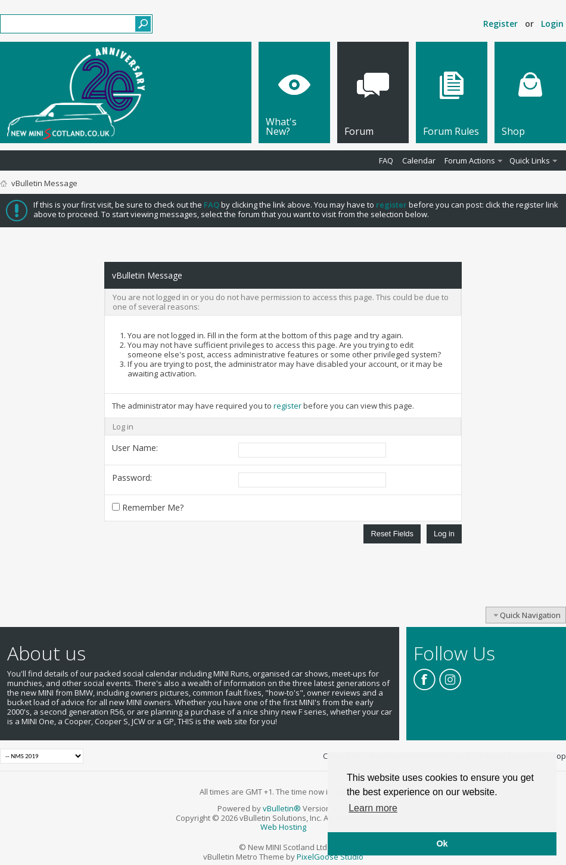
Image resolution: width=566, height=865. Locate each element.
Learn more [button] (373, 808)
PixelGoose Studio (330, 856)
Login (552, 23)
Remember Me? (148, 507)
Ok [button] (441, 843)
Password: (132, 477)
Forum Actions (469, 160)
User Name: (135, 448)
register (287, 405)
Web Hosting (283, 826)
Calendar (419, 160)
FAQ (386, 160)
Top (559, 755)
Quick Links (529, 160)
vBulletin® (282, 808)
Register (500, 23)
